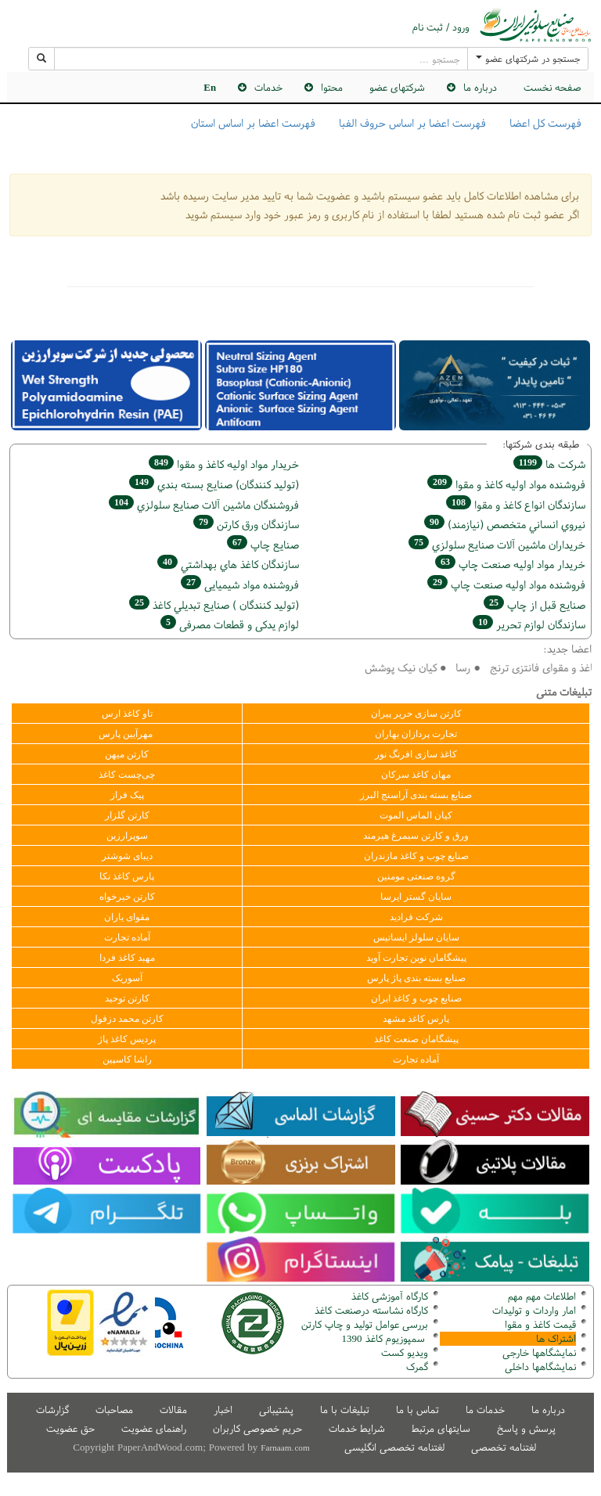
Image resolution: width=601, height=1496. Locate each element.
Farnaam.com (285, 1447)
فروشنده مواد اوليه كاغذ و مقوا (506, 484)
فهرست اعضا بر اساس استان (253, 123)
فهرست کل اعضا (545, 123)
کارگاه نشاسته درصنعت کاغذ (369, 1310)
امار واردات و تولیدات (534, 1310)
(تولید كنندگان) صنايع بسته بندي (214, 484)
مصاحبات (114, 1409)
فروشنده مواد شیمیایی (240, 584)
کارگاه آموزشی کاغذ (389, 1296)
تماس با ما (417, 1409)
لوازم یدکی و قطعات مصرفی (229, 624)
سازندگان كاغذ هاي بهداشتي (228, 564)
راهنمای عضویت (153, 1428)
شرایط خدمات (357, 1428)
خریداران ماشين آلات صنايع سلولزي (496, 544)
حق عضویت (70, 1428)
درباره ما (480, 87)
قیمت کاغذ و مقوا (540, 1324)
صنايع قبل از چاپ (534, 604)
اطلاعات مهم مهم (542, 1296)
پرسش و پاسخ (526, 1428)
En (209, 87)
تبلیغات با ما (344, 1409)
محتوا (332, 87)
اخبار (223, 1409)
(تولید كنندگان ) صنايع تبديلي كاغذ (214, 604)
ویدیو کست (404, 1352)
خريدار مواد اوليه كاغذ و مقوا (224, 463)
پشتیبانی (276, 1409)
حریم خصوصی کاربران (257, 1428)
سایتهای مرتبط (441, 1428)
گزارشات (52, 1409)
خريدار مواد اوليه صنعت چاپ (510, 564)
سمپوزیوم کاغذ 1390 (385, 1338)
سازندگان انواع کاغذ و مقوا (515, 504)
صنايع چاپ (263, 544)
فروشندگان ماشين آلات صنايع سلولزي (204, 504)
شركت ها (549, 463)
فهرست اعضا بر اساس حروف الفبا (412, 123)
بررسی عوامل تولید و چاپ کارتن (364, 1324)
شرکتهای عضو (397, 87)
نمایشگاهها (539, 1352)
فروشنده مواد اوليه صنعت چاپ (506, 584)
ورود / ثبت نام (441, 27)
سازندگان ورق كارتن (246, 524)
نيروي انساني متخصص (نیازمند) (504, 524)
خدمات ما (485, 1409)
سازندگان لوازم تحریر (529, 624)
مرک (415, 1366)
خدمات (268, 87)
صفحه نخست (552, 87)
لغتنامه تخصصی (503, 1447)
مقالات (173, 1409)
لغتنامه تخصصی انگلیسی (394, 1447)
